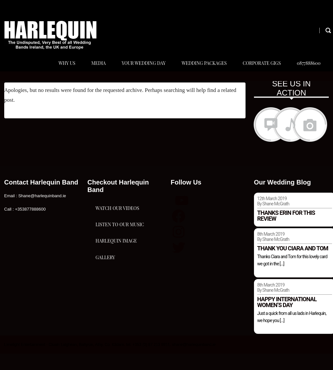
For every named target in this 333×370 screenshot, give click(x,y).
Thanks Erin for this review (286, 232)
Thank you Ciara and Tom (292, 264)
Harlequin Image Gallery (116, 304)
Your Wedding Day (138, 71)
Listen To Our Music (120, 265)
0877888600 (307, 71)
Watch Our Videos (117, 232)
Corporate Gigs (259, 71)
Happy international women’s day (287, 318)
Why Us (58, 71)
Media (91, 71)
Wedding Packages (199, 71)
